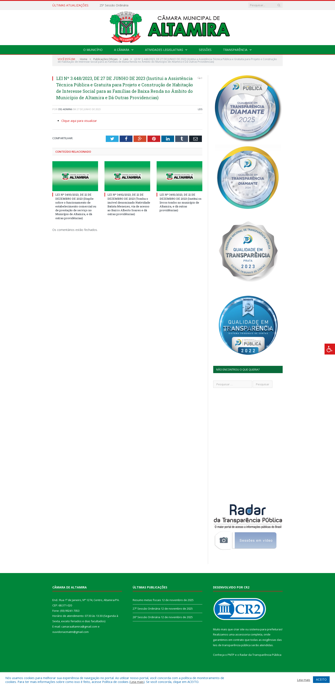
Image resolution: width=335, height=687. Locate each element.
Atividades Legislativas (164, 50)
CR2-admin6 (65, 109)
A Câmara (121, 50)
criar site (239, 629)
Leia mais (137, 682)
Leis (200, 109)
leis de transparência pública (232, 645)
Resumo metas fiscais (147, 600)
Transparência (235, 50)
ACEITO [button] (321, 679)
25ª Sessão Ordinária (114, 5)
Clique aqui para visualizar (79, 121)
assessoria (242, 634)
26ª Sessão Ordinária (146, 617)
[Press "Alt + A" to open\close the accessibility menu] (330, 349)
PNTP (231, 655)
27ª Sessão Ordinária (146, 608)
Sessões (205, 50)
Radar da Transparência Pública (260, 655)
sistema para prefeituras (265, 629)
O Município (93, 50)
